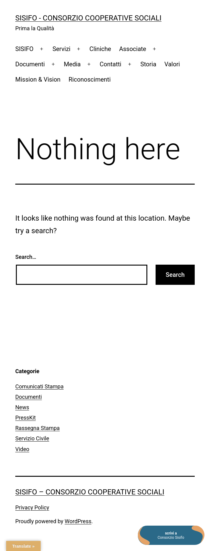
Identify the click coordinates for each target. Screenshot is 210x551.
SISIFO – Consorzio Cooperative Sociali (89, 492)
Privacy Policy (32, 507)
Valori (172, 64)
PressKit (25, 417)
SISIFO (24, 49)
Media (72, 64)
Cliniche (100, 49)
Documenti (30, 64)
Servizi (62, 49)
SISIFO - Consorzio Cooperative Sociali (88, 18)
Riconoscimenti (89, 79)
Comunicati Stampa (39, 386)
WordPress (78, 521)
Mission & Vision (38, 79)
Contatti (110, 64)
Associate (132, 49)
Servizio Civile (32, 438)
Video (22, 449)
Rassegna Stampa (37, 428)
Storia (148, 64)
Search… (25, 257)
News (22, 407)
